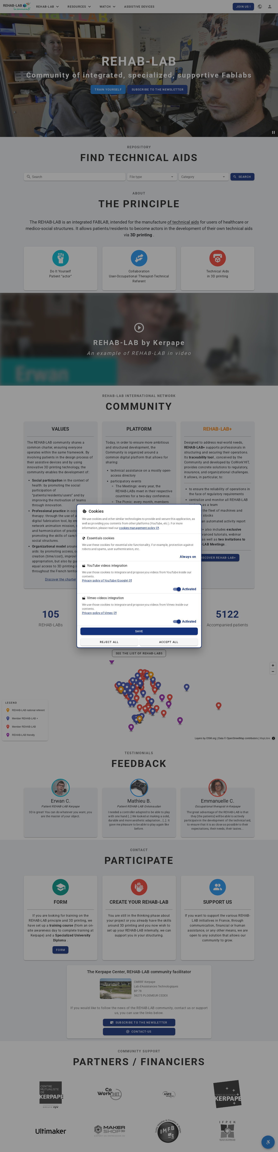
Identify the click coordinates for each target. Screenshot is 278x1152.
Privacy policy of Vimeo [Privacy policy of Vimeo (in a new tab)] (99, 613)
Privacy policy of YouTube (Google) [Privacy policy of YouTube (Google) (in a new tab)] (107, 580)
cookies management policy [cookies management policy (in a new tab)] (139, 528)
